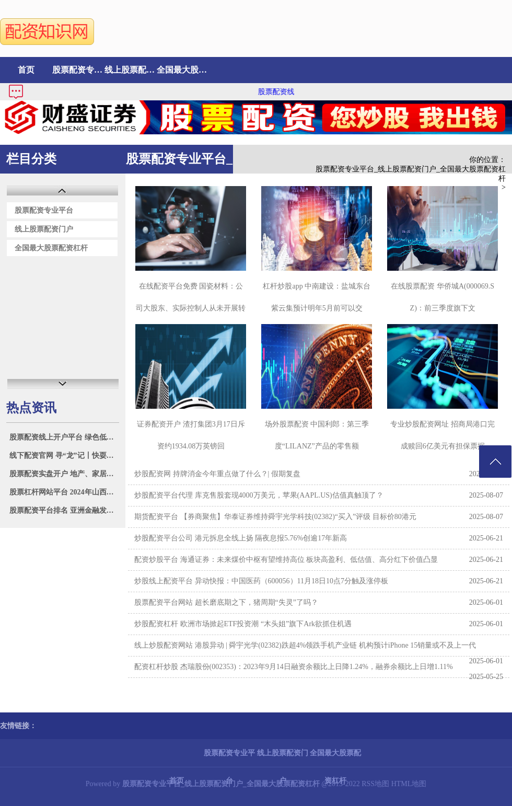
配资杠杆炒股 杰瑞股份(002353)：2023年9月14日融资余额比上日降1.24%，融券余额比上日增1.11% (293, 667)
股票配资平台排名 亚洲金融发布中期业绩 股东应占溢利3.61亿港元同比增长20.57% (64, 510)
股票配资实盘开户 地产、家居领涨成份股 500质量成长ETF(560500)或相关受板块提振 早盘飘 (64, 474)
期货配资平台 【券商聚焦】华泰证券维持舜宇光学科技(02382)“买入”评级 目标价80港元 (275, 517)
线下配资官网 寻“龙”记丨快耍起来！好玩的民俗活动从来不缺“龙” (64, 455)
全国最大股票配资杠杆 (183, 69)
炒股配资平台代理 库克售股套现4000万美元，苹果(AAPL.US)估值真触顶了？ (258, 495)
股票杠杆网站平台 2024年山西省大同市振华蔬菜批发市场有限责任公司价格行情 (64, 492)
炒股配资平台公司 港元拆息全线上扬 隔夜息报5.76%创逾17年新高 (240, 538)
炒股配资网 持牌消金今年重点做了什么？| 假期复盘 (217, 474)
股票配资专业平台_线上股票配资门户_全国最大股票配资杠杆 (411, 173)
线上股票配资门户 (130, 69)
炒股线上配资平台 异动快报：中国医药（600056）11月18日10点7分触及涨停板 (261, 581)
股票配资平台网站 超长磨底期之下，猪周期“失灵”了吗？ (226, 602)
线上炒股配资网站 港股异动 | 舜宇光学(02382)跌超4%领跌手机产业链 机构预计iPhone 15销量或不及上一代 (305, 645)
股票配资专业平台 (78, 69)
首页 (26, 69)
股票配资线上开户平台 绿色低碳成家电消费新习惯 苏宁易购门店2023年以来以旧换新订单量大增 (64, 437)
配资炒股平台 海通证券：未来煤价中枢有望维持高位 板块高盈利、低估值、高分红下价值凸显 (286, 559)
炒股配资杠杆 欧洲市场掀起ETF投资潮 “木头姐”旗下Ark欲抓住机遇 (243, 624)
